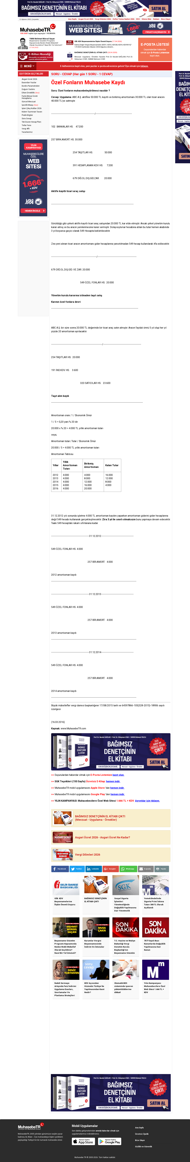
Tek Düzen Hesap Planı (31, 122)
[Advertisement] (33, 268)
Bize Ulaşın (165, 19)
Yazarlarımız (27, 132)
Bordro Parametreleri (30, 86)
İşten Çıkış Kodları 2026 (31, 108)
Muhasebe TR (80, 1157)
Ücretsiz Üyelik (142, 1134)
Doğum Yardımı (28, 89)
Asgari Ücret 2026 (85, 19)
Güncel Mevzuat (29, 102)
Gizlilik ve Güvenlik (143, 1147)
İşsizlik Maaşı (30, 105)
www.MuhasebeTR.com (73, 728)
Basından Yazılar (29, 82)
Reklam (156, 19)
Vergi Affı (26, 129)
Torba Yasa (26, 125)
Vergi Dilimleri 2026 (103, 19)
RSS (138, 19)
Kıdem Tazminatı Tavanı (32, 112)
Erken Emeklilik (30, 93)
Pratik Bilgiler (27, 115)
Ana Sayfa (72, 19)
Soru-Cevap (26, 118)
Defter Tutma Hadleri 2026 (123, 19)
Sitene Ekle (146, 19)
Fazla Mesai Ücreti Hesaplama (30, 97)
